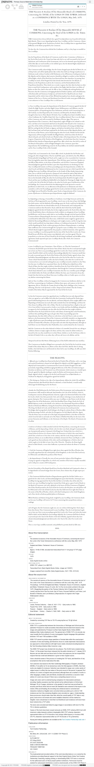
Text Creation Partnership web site (73, 719)
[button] (78, 6)
